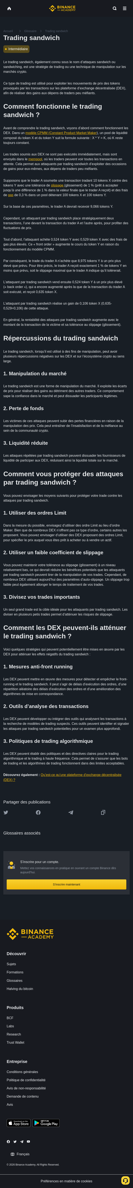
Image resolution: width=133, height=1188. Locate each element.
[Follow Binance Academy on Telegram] (21, 1141)
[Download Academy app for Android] (46, 1123)
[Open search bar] (113, 8)
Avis (10, 1104)
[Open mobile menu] (125, 8)
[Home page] (62, 8)
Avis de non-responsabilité (26, 1088)
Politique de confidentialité (26, 1080)
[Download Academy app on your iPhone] (19, 1123)
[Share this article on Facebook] (38, 812)
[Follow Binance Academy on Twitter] (15, 1141)
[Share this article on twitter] (5, 812)
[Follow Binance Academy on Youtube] (28, 1141)
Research (14, 1034)
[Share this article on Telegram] (70, 812)
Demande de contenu (23, 1096)
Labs (10, 1026)
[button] (124, 8)
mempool (35, 159)
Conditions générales (22, 1072)
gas (10, 195)
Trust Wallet (15, 1042)
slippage (57, 185)
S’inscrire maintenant (66, 884)
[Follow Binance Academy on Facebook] (8, 1141)
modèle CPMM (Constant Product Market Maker (61, 133)
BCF (10, 1018)
